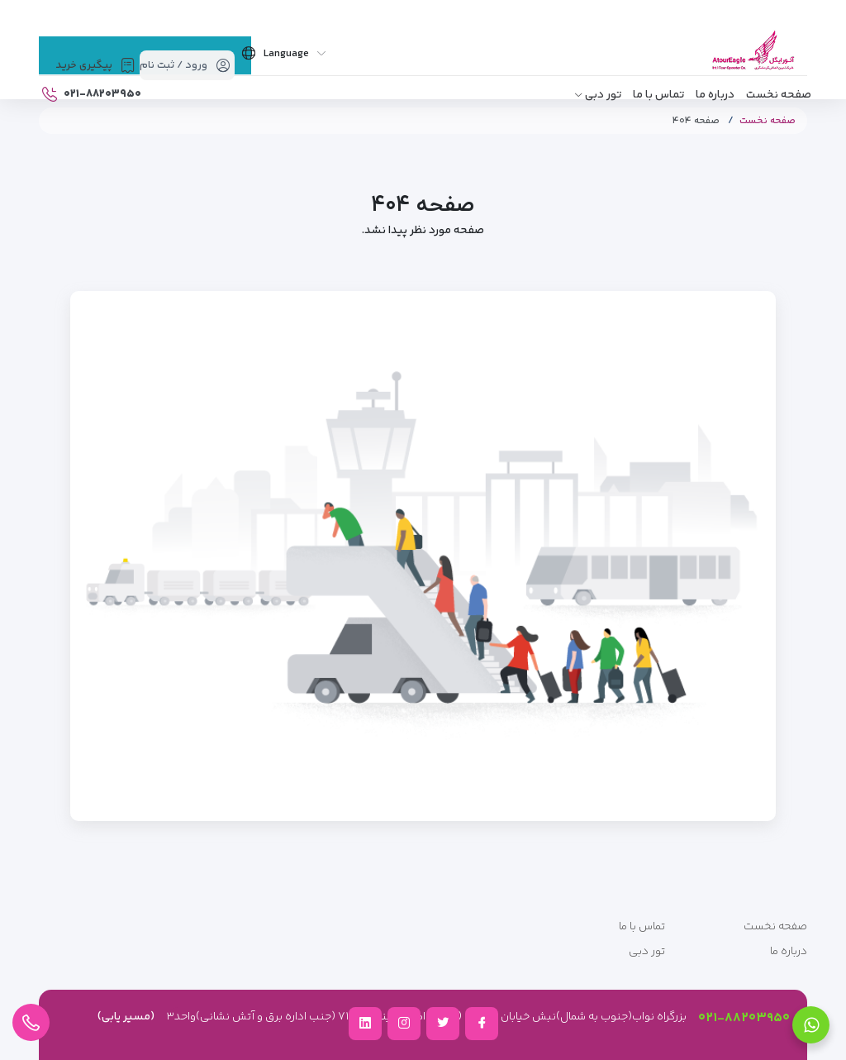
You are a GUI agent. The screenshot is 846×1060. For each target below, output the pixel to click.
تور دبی (603, 95)
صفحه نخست (778, 95)
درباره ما (715, 95)
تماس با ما (658, 95)
